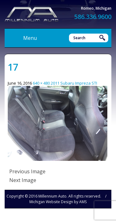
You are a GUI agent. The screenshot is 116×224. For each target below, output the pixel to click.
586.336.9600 (92, 16)
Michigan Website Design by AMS (58, 201)
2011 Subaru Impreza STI (74, 83)
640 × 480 (41, 83)
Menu (30, 38)
